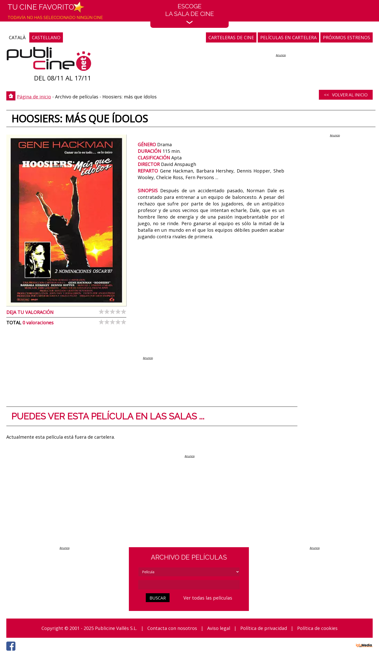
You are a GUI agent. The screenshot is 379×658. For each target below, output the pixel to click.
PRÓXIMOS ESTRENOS (346, 37)
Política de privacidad (263, 628)
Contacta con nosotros (172, 628)
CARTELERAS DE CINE (231, 37)
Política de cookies (317, 628)
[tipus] (189, 571)
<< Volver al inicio (346, 95)
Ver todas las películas (207, 598)
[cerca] (189, 584)
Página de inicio (34, 97)
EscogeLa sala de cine (189, 13)
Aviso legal (218, 628)
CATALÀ (17, 37)
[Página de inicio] (48, 60)
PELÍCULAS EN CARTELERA (288, 37)
